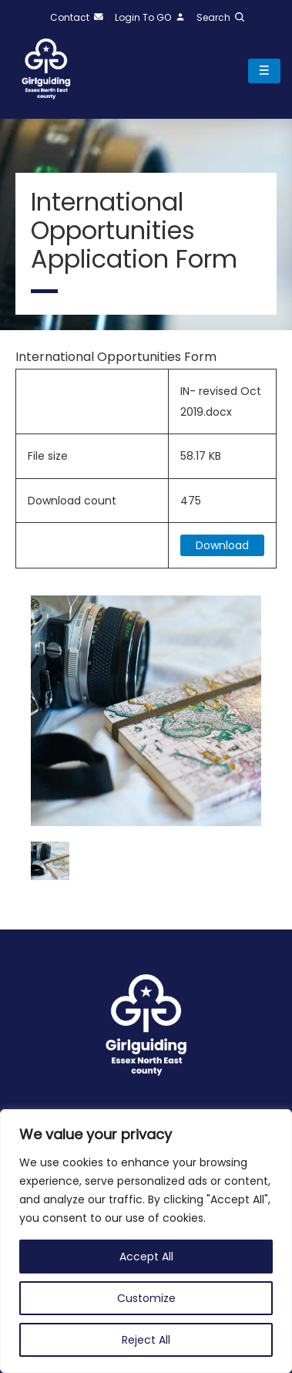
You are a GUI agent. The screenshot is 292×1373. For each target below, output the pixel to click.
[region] (146, 1241)
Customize (146, 1298)
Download (222, 545)
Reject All (146, 1340)
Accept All (146, 1256)
